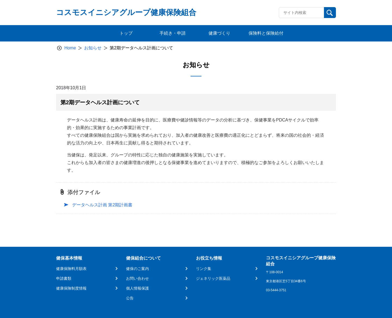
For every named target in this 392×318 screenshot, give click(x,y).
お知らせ (93, 48)
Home (70, 48)
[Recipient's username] (301, 12)
